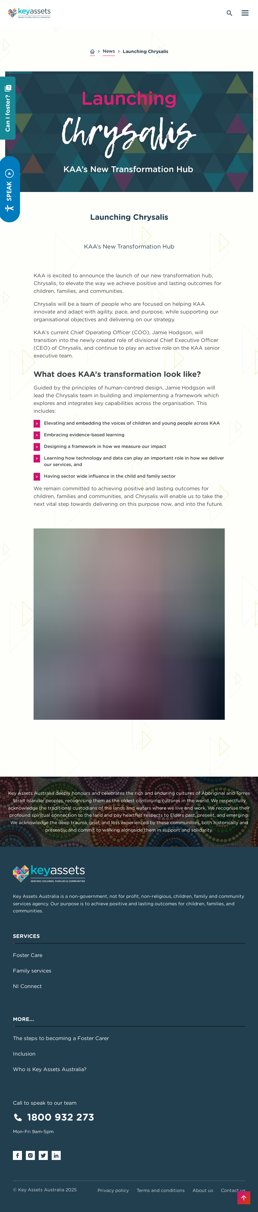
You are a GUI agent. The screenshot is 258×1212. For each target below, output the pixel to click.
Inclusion (24, 1053)
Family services (32, 970)
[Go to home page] (29, 13)
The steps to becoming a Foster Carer (61, 1038)
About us (202, 1190)
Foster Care (27, 955)
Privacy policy (113, 1190)
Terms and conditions (161, 1190)
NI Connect (27, 986)
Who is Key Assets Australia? (50, 1069)
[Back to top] (243, 1197)
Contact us (233, 1190)
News (109, 51)
